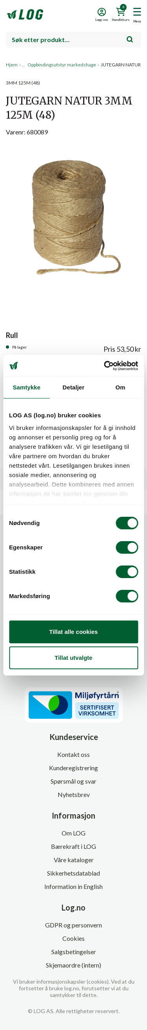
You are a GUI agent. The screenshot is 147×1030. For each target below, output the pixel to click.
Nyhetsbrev (74, 794)
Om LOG (73, 833)
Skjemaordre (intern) (73, 965)
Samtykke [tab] (26, 387)
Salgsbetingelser (73, 951)
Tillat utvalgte (73, 657)
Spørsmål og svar (73, 781)
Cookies (73, 938)
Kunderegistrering (73, 767)
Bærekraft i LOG (73, 846)
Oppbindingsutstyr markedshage (61, 65)
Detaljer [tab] (74, 387)
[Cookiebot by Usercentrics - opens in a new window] (104, 366)
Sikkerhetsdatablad (73, 873)
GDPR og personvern (73, 925)
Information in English (73, 886)
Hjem (12, 65)
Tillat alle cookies (73, 631)
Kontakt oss (73, 754)
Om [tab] (120, 387)
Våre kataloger (74, 859)
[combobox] (73, 40)
